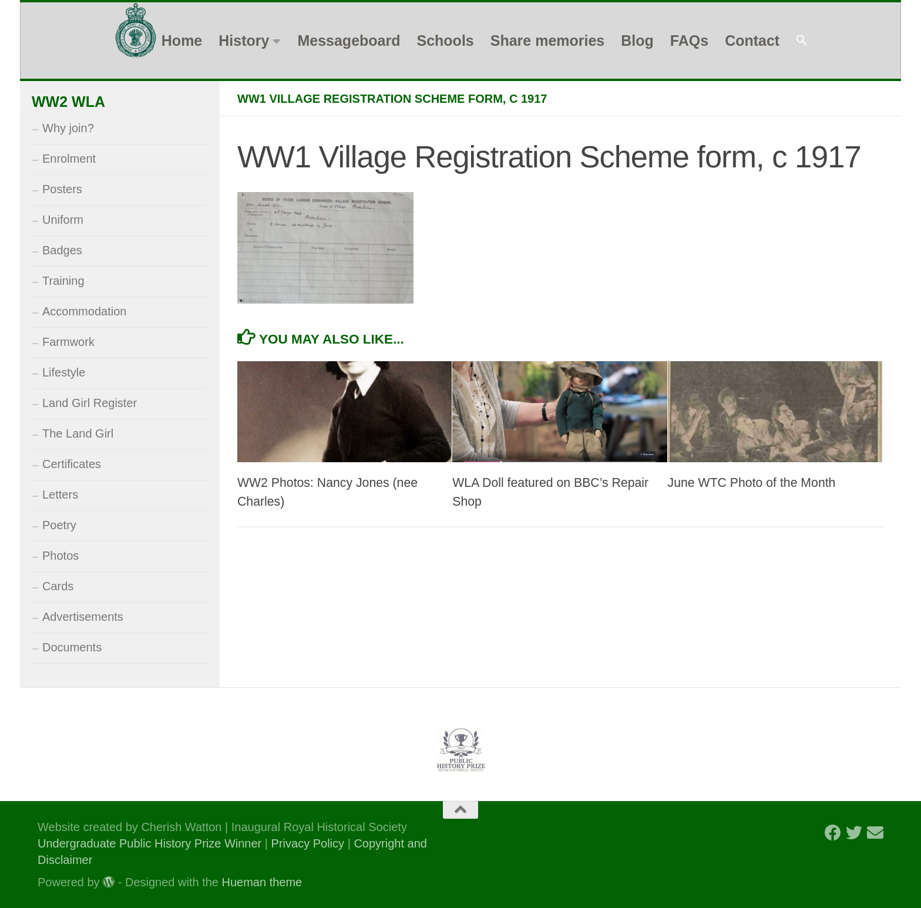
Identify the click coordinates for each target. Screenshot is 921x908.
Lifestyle (63, 372)
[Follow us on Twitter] (854, 833)
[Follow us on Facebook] (833, 833)
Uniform (62, 219)
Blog (637, 40)
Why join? (68, 128)
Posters (62, 189)
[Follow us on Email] (875, 833)
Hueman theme (262, 882)
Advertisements (82, 616)
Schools (444, 40)
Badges (62, 250)
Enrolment (69, 158)
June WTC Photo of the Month (752, 483)
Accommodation (84, 311)
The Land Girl (77, 433)
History (244, 40)
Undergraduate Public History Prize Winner (151, 843)
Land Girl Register (89, 402)
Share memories (547, 40)
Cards (57, 586)
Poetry (59, 525)
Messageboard (348, 40)
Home (182, 40)
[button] (802, 41)
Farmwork (68, 341)
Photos (60, 555)
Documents (72, 647)
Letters (60, 494)
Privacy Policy (307, 843)
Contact (752, 40)
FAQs (689, 40)
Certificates (71, 464)
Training (63, 280)
